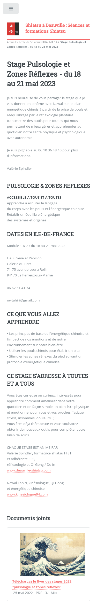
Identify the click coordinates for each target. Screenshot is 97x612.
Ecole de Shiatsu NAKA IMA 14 (38, 42)
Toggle (11, 9)
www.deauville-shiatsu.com (29, 470)
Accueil (11, 42)
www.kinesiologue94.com (27, 494)
